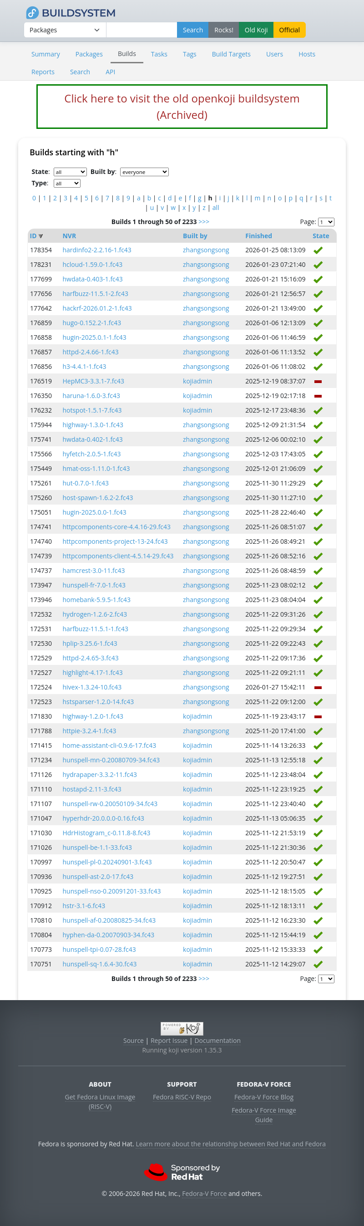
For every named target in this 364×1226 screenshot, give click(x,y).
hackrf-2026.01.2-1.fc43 (96, 308)
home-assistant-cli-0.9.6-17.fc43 (109, 745)
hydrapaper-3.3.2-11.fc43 (99, 774)
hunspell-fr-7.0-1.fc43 (94, 585)
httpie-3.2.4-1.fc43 (89, 730)
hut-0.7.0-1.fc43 (85, 483)
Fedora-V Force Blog (263, 1097)
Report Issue (169, 1040)
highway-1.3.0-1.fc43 (92, 424)
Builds (127, 53)
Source (133, 1040)
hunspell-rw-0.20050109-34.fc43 (109, 803)
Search (80, 71)
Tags (190, 54)
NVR (69, 235)
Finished (258, 235)
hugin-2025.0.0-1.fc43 (94, 512)
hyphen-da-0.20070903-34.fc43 (108, 934)
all (215, 207)
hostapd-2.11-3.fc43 (91, 789)
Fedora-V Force (204, 1193)
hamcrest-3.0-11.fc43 (93, 570)
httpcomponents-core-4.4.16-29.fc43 (116, 526)
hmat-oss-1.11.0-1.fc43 (96, 468)
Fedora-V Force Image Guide (264, 1115)
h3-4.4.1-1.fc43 (84, 366)
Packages (89, 54)
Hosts (306, 54)
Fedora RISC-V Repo (182, 1097)
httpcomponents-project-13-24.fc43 (114, 541)
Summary (45, 54)
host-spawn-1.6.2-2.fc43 (97, 497)
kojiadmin (197, 381)
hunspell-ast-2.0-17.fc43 (97, 876)
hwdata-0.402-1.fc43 (92, 439)
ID (33, 235)
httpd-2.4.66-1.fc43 (90, 351)
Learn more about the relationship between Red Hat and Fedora (231, 1143)
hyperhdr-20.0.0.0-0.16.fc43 (103, 818)
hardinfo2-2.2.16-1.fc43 (96, 249)
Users (274, 54)
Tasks (159, 54)
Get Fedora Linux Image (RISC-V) (100, 1102)
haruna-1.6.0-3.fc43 (91, 395)
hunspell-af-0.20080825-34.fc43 (109, 920)
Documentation (217, 1040)
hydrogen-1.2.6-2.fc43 (94, 614)
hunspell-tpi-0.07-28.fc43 (99, 949)
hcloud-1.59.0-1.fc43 (92, 264)
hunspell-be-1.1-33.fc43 (97, 847)
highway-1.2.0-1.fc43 (92, 716)
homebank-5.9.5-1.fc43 (96, 599)
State (321, 235)
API (110, 71)
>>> (203, 221)
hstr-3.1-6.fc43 (83, 905)
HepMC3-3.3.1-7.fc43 (93, 381)
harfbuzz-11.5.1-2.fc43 (95, 293)
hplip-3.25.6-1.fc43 (89, 643)
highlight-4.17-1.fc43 (92, 672)
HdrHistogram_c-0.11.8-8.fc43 (106, 832)
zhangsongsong (206, 249)
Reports (43, 71)
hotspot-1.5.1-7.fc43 (91, 410)
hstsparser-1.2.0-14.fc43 (98, 701)
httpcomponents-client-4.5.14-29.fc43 (117, 556)
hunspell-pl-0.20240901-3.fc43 (107, 862)
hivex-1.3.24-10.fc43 (91, 687)
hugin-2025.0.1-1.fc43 (94, 337)
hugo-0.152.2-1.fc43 (91, 322)
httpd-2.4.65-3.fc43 (90, 658)
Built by (195, 235)
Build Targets (231, 54)
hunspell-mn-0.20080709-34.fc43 (111, 760)
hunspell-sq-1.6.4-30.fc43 (99, 964)
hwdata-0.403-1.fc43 (92, 279)
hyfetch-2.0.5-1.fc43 (91, 454)
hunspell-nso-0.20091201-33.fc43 (111, 891)
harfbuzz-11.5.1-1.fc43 (95, 628)
